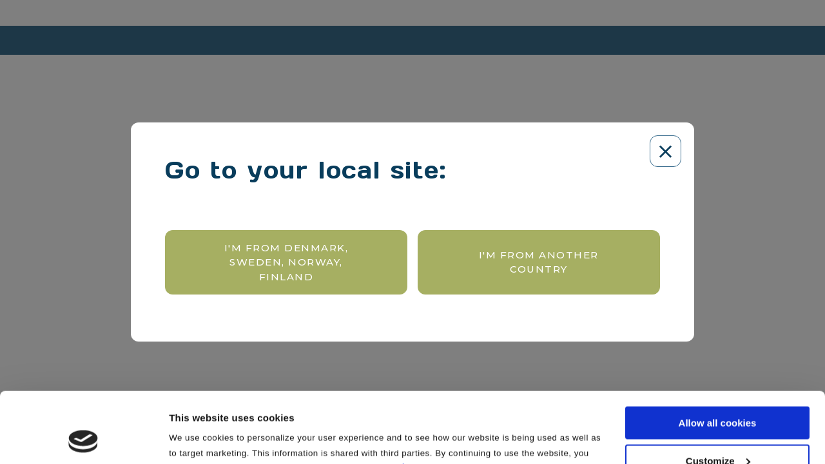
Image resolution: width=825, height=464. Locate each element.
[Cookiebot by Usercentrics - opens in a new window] (83, 439)
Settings (188, 437)
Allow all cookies (718, 356)
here (413, 401)
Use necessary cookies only (717, 432)
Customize (718, 394)
